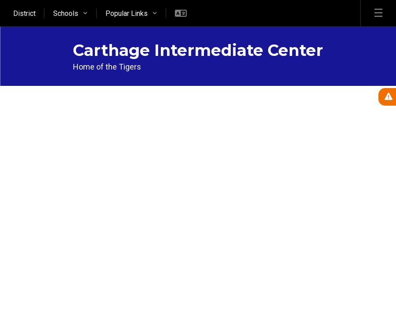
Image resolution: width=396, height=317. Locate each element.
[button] (70, 13)
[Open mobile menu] (378, 13)
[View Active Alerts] (387, 97)
